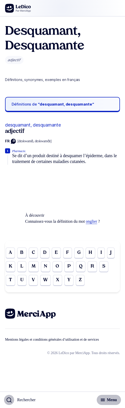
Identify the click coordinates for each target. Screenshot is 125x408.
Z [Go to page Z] (80, 280)
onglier (91, 221)
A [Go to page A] (10, 252)
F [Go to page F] (67, 252)
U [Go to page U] (21, 280)
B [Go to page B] (21, 252)
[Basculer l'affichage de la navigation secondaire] (109, 400)
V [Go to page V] (33, 280)
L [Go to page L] (21, 266)
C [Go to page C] (33, 252)
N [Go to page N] (45, 266)
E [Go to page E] (56, 252)
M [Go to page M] (34, 266)
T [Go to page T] (10, 280)
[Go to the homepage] (18, 8)
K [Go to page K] (10, 266)
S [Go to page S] (103, 266)
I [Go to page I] (101, 252)
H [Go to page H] (90, 252)
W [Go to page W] (45, 280)
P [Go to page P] (69, 266)
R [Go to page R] (92, 266)
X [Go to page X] (57, 280)
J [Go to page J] (111, 252)
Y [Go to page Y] (68, 280)
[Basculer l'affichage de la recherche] (20, 400)
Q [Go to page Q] (81, 266)
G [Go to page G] (79, 252)
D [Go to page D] (44, 252)
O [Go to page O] (57, 266)
